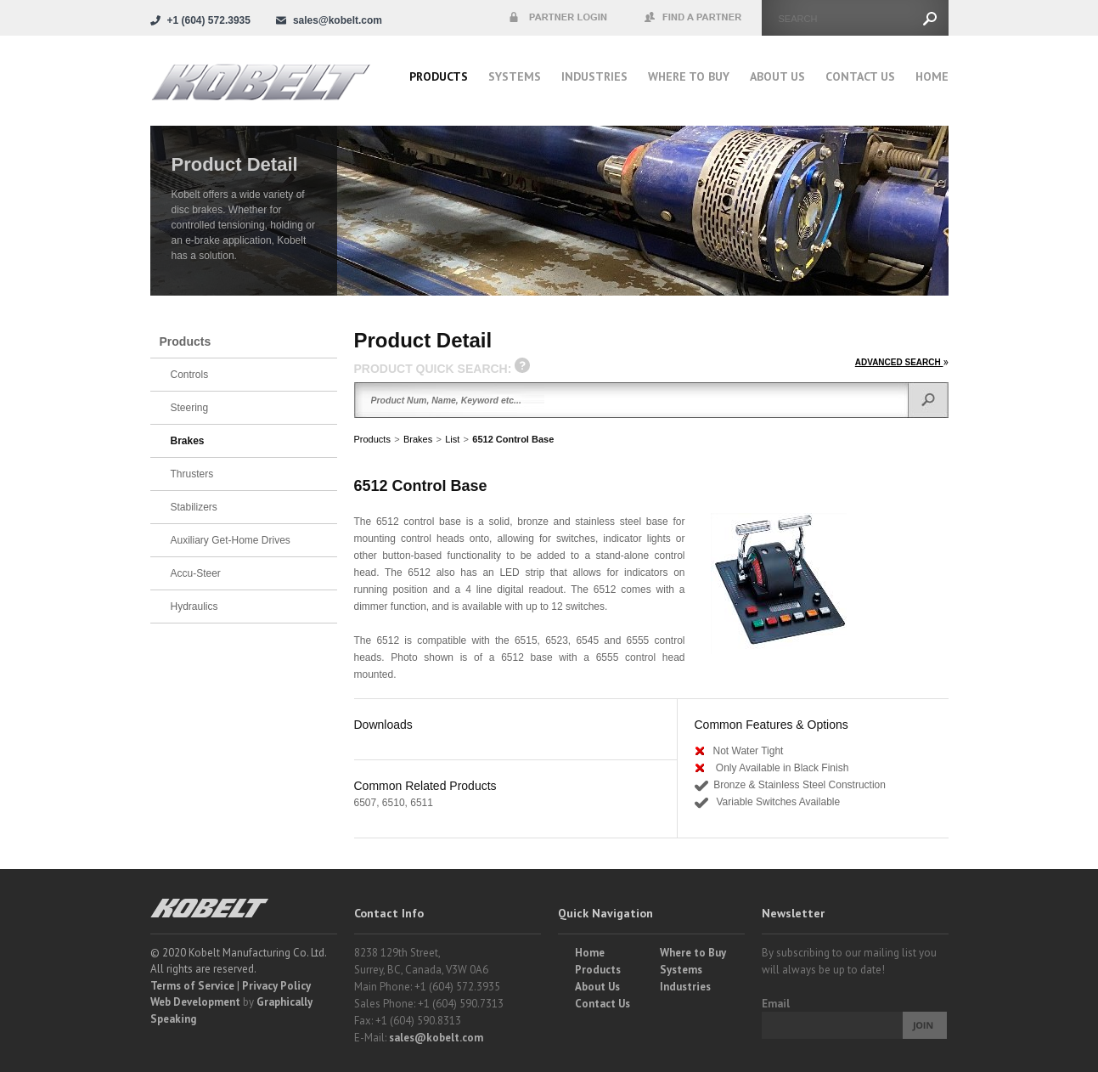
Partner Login (558, 18)
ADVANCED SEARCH (902, 362)
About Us (777, 76)
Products (438, 76)
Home (932, 76)
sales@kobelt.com (436, 1037)
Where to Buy (693, 952)
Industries (594, 76)
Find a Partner (694, 18)
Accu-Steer (196, 573)
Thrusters (192, 474)
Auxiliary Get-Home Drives (230, 540)
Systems (514, 76)
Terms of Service (192, 986)
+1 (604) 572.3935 (209, 20)
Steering (190, 408)
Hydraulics (194, 606)
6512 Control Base (513, 439)
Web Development (195, 1002)
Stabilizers (194, 507)
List (452, 439)
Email (776, 1003)
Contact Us (860, 76)
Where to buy (688, 76)
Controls (190, 375)
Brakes (417, 439)
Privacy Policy (276, 986)
